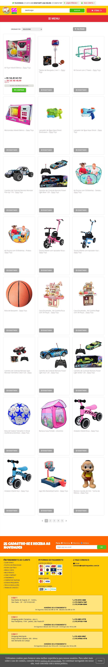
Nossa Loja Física (10, 568)
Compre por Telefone (12, 580)
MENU (54, 18)
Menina (65, 543)
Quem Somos (9, 563)
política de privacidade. (51, 660)
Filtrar (79, 29)
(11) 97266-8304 (80, 604)
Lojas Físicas (71, 3)
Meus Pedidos (9, 573)
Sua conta (88, 3)
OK (101, 547)
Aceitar (100, 661)
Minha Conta (9, 570)
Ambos (85, 543)
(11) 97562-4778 (80, 638)
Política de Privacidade (12, 565)
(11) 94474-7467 (57, 3)
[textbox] (45, 10)
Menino (75, 543)
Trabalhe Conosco (11, 588)
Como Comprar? (10, 575)
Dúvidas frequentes (11, 583)
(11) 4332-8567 (79, 636)
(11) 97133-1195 (80, 621)
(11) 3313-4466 (79, 600)
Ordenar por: (16, 29)
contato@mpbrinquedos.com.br (86, 565)
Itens (96, 10)
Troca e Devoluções (11, 585)
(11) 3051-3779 (79, 619)
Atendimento (9, 578)
